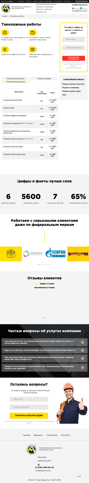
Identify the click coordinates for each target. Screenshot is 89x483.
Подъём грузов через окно (14, 154)
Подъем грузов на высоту (16, 78)
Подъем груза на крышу (13, 146)
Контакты (67, 1)
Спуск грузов (8, 108)
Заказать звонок (82, 1)
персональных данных (73, 67)
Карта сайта (42, 457)
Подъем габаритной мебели (14, 115)
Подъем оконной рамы (12, 100)
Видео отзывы (47, 284)
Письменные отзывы (44, 287)
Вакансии (48, 1)
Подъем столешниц (44, 78)
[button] (38, 265)
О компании (58, 1)
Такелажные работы (73, 79)
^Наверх (79, 476)
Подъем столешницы (12, 123)
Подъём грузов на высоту (13, 139)
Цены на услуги (38, 1)
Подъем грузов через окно (15, 81)
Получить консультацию (29, 415)
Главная (21, 1)
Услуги (28, 1)
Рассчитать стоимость (73, 58)
